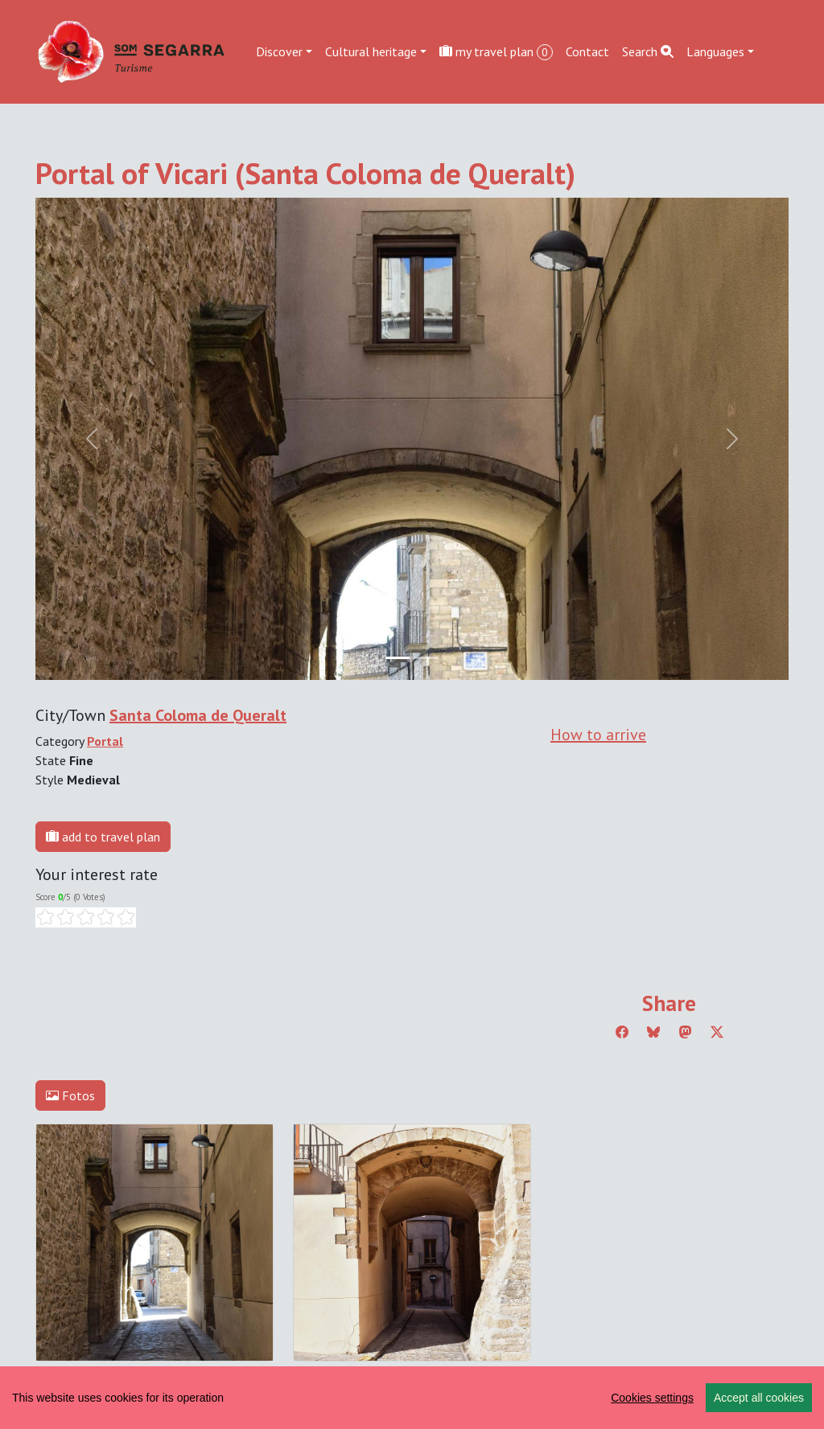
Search (648, 51)
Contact (587, 51)
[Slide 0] (397, 658)
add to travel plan (103, 837)
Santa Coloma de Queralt (197, 715)
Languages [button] (715, 51)
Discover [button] (279, 51)
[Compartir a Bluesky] (653, 1032)
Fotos (70, 1095)
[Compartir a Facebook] (622, 1032)
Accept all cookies (759, 1397)
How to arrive (598, 734)
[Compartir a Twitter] (717, 1032)
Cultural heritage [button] (371, 51)
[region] (412, 1397)
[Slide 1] (426, 658)
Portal (105, 741)
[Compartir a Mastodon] (685, 1032)
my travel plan (496, 51)
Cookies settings (652, 1397)
